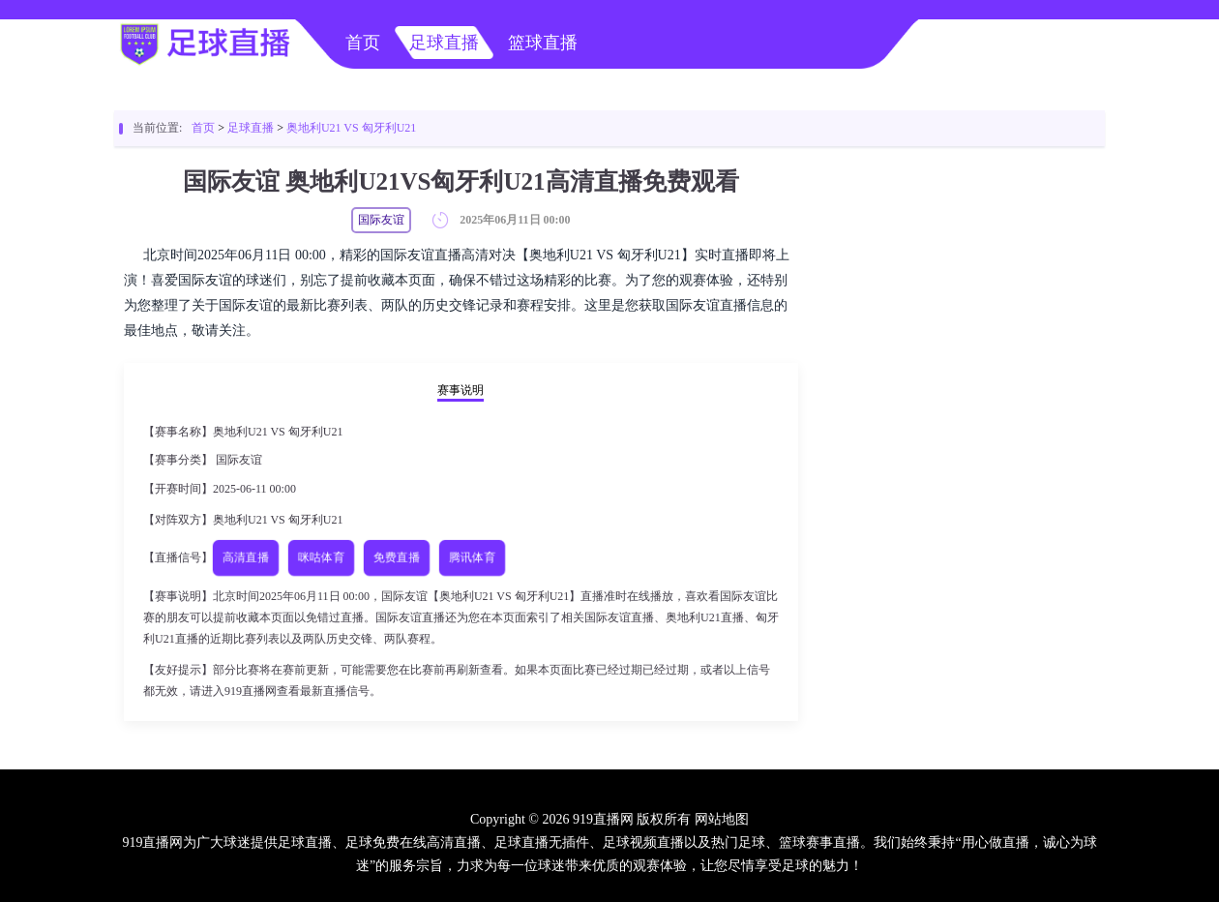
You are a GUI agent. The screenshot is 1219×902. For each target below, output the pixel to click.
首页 (362, 42)
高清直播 (246, 557)
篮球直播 (543, 42)
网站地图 (722, 819)
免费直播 (397, 557)
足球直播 (444, 42)
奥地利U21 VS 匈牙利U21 (351, 128)
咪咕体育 (321, 557)
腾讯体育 (472, 557)
